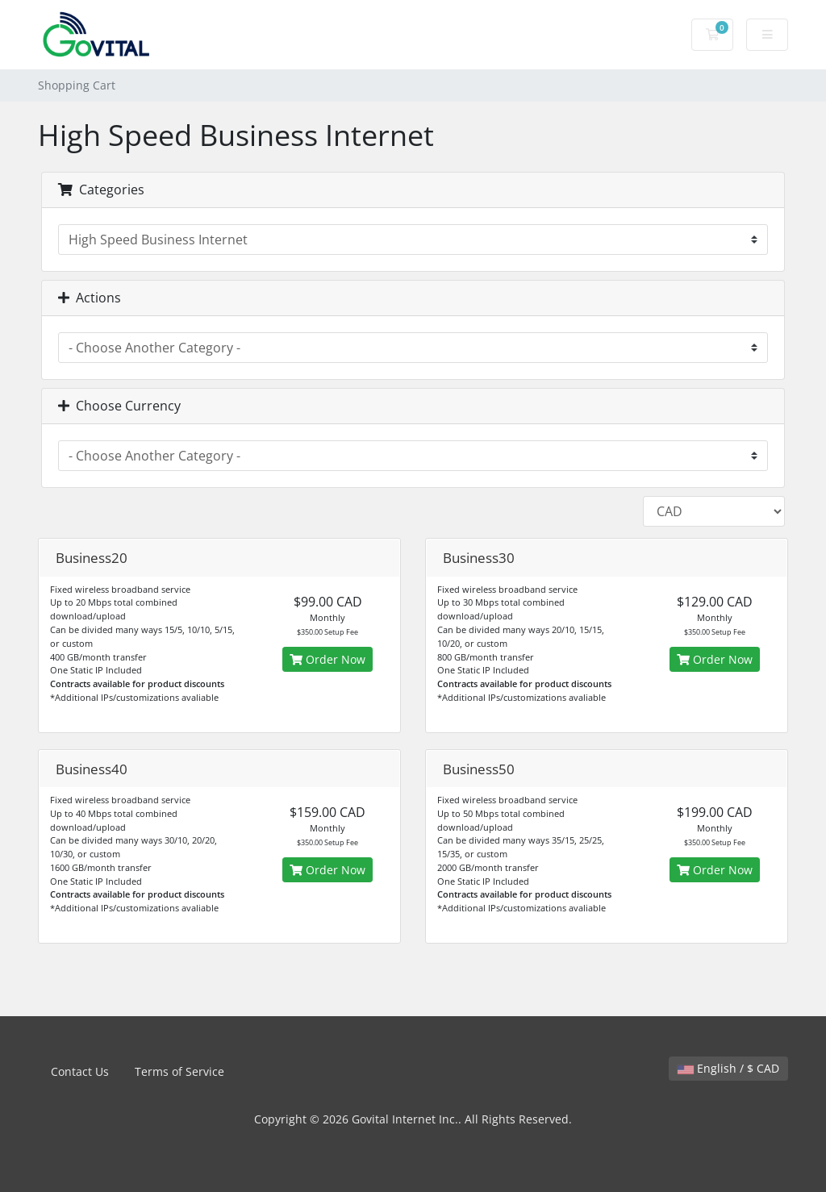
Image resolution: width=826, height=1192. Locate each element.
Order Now (327, 659)
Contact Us (80, 1071)
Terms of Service (179, 1071)
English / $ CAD (728, 1068)
